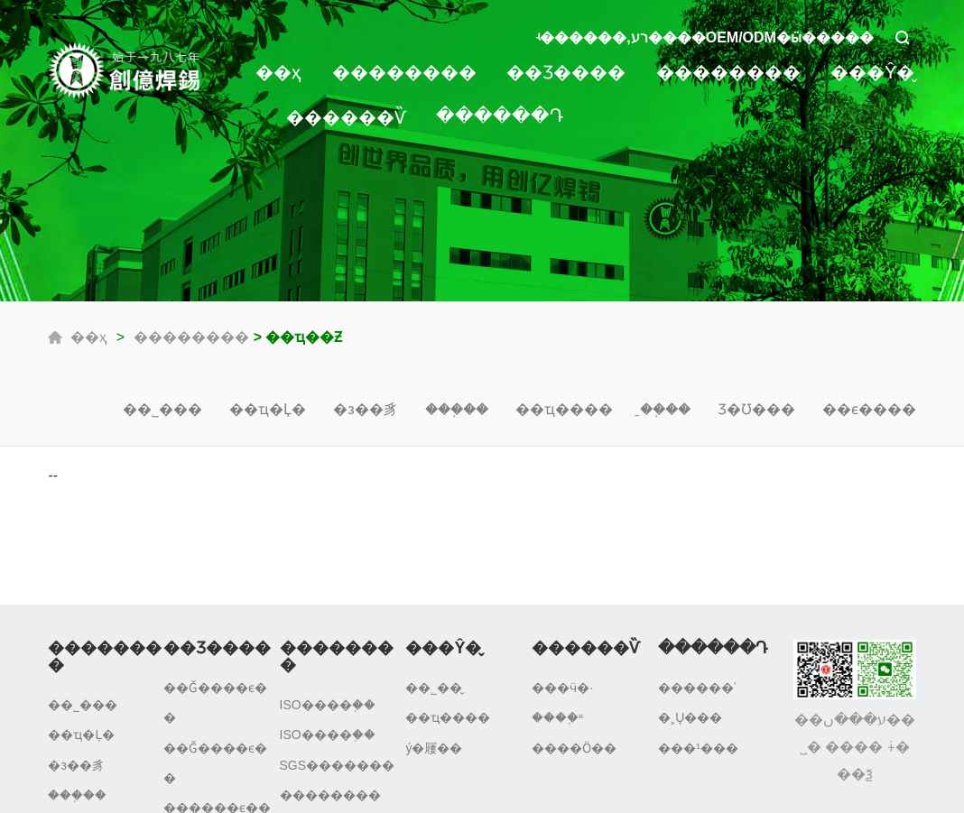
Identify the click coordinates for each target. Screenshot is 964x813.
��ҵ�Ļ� (267, 409)
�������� (404, 72)
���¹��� (698, 748)
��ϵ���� (869, 409)
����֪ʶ (557, 717)
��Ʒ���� (566, 72)
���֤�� (456, 409)
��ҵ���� (564, 409)
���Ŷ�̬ (872, 72)
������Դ (499, 115)
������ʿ (697, 687)
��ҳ (278, 72)
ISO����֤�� (327, 705)
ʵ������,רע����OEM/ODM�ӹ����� (705, 37)
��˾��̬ (433, 687)
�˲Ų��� (690, 717)
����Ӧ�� (574, 748)
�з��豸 (365, 409)
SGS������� (337, 765)
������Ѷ (346, 117)
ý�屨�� (433, 748)
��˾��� (162, 409)
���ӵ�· (562, 687)
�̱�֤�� (665, 409)
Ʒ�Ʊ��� (756, 409)
